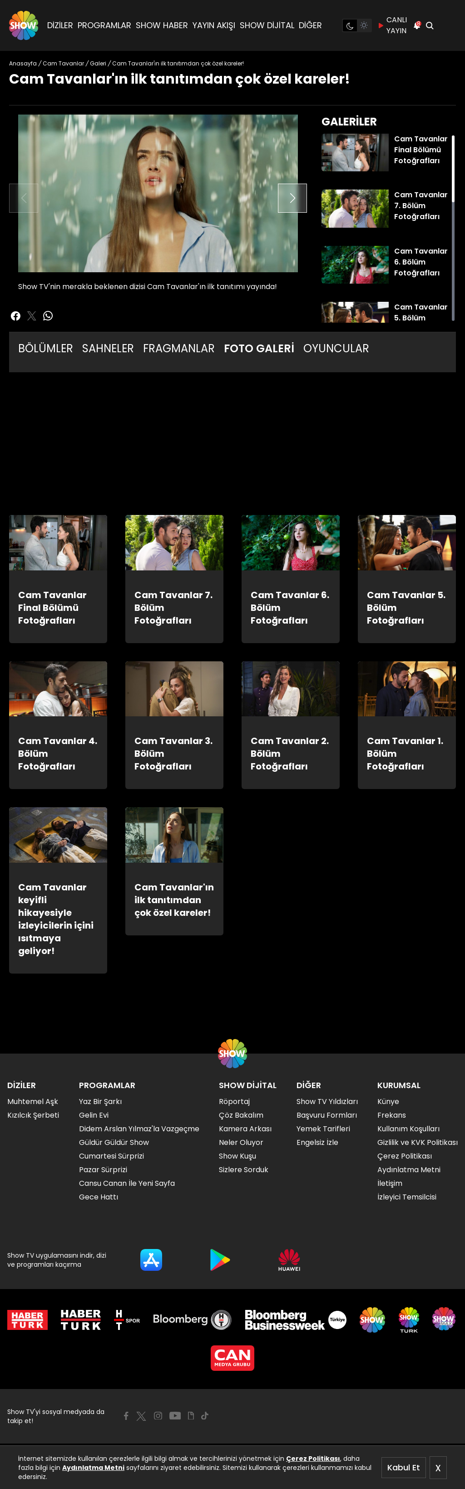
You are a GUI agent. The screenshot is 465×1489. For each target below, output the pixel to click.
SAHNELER (108, 348)
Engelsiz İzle (317, 1142)
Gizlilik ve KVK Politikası (417, 1142)
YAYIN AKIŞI (214, 25)
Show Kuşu (237, 1156)
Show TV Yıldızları (327, 1101)
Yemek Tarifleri (323, 1129)
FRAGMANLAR (179, 348)
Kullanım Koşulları (408, 1129)
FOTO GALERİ (259, 348)
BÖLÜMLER (45, 348)
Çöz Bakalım (241, 1115)
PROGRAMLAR (104, 25)
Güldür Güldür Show (114, 1142)
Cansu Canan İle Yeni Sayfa (127, 1183)
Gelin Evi (94, 1115)
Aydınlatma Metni (93, 1467)
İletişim (389, 1183)
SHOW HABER (162, 25)
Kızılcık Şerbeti (33, 1115)
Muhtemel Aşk (32, 1101)
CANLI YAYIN (392, 25)
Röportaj (234, 1101)
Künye (388, 1101)
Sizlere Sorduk (243, 1169)
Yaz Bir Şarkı (100, 1101)
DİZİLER (60, 25)
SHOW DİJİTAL (267, 25)
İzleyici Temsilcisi (406, 1197)
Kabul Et (403, 1467)
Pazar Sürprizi (103, 1169)
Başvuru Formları (327, 1115)
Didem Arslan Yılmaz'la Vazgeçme (139, 1129)
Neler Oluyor (241, 1142)
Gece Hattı (98, 1197)
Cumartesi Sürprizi (111, 1156)
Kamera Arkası (245, 1129)
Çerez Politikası (313, 1458)
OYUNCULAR (336, 348)
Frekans (391, 1115)
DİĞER (310, 25)
